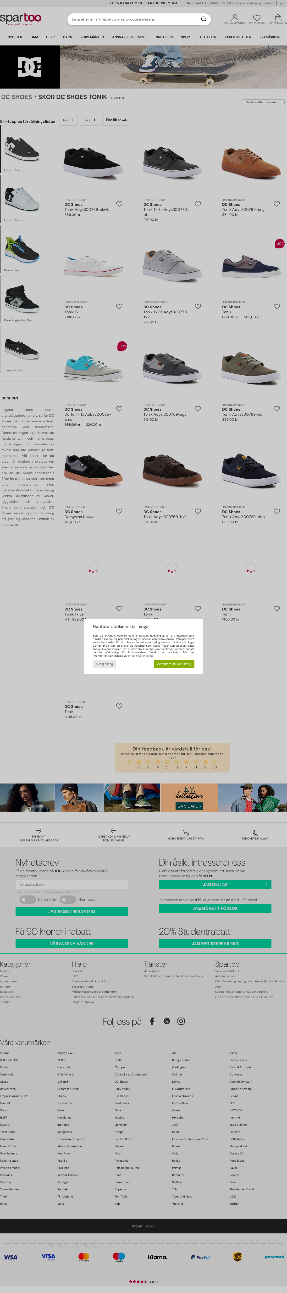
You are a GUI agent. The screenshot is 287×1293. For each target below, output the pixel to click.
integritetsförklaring (140, 655)
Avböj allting (104, 664)
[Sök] (204, 19)
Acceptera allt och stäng (174, 664)
